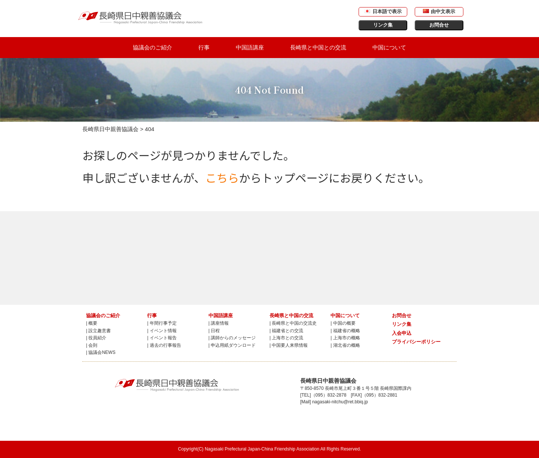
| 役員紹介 (96, 337)
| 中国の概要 (343, 323)
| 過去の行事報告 (164, 345)
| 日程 (214, 330)
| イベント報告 (161, 337)
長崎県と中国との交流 (318, 47)
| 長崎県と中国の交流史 (293, 323)
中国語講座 (250, 47)
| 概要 (91, 323)
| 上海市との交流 (286, 337)
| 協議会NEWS (100, 352)
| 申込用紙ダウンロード (232, 345)
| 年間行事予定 (161, 323)
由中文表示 (439, 11)
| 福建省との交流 (286, 330)
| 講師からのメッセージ (232, 337)
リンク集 (383, 25)
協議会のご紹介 (152, 47)
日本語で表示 (383, 11)
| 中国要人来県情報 (289, 345)
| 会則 (91, 345)
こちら (222, 177)
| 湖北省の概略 (345, 345)
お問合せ (439, 25)
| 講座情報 (218, 323)
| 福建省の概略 (345, 330)
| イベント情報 (161, 330)
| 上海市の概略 (345, 337)
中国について (389, 47)
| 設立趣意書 (98, 330)
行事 (204, 47)
